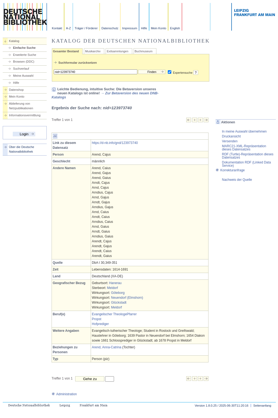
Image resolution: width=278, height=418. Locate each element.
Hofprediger (100, 324)
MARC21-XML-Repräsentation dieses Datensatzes (244, 147)
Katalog (14, 41)
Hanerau (115, 283)
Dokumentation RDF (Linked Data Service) (246, 164)
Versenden (229, 141)
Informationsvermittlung (24, 115)
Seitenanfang (262, 405)
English (175, 28)
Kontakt (57, 28)
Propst (96, 319)
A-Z (68, 28)
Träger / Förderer (86, 28)
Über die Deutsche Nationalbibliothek (21, 149)
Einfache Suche (24, 47)
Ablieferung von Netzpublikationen (21, 106)
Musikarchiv (92, 51)
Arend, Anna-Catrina (106, 347)
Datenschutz (110, 28)
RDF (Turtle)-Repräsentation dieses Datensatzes (247, 155)
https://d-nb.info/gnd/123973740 (115, 143)
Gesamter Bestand (66, 51)
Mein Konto (158, 28)
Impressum (129, 28)
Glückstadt (119, 302)
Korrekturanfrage (230, 170)
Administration (64, 394)
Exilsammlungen (117, 51)
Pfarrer (132, 314)
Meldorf (112, 288)
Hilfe (144, 28)
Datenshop (16, 89)
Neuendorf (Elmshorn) (127, 298)
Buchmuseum (144, 51)
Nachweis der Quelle (237, 180)
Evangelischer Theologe (109, 314)
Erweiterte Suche (24, 54)
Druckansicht (231, 136)
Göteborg (118, 293)
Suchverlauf (21, 68)
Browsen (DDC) (23, 61)
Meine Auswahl (23, 75)
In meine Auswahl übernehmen (244, 131)
